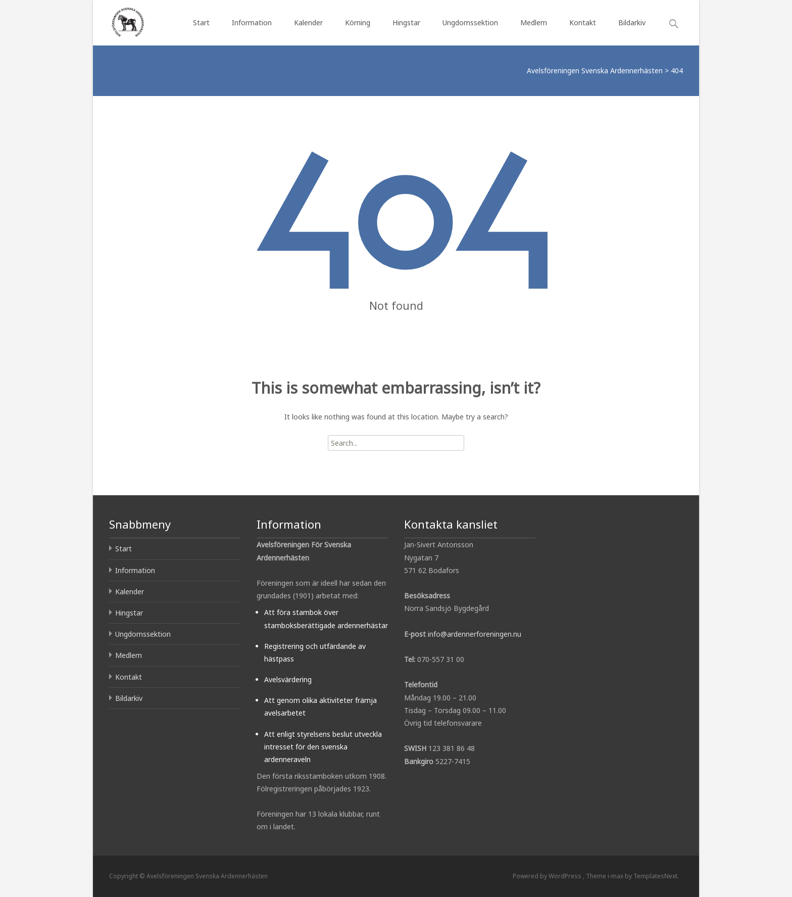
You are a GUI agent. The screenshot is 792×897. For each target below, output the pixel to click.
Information (252, 22)
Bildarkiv (632, 22)
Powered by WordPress (548, 876)
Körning (357, 22)
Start (201, 22)
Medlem (533, 22)
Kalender (308, 22)
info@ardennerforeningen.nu (474, 634)
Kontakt (582, 22)
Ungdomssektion (470, 22)
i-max (616, 876)
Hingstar (406, 22)
